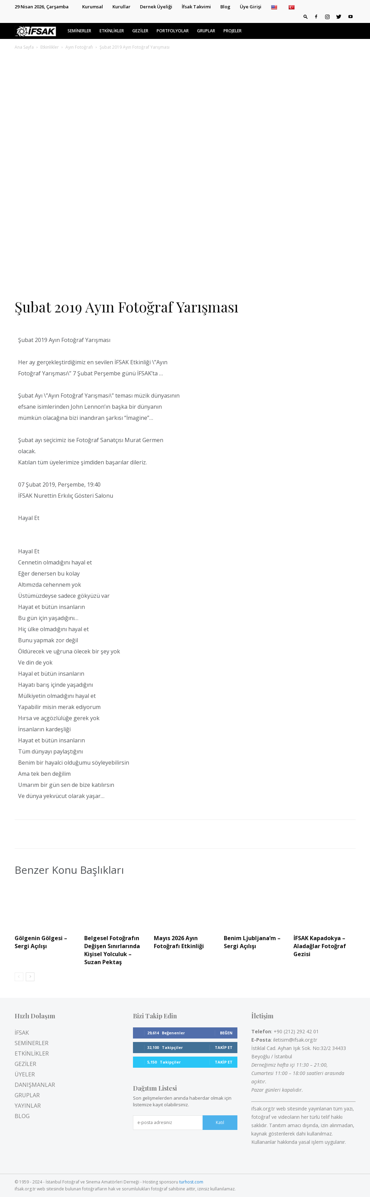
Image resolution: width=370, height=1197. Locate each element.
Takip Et (224, 1047)
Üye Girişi (250, 6)
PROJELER (232, 31)
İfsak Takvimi (196, 6)
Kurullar (121, 6)
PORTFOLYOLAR (173, 31)
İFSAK (22, 1032)
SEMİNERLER (79, 31)
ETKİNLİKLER (112, 31)
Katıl (220, 1122)
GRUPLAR (206, 31)
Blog (225, 6)
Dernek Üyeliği (156, 6)
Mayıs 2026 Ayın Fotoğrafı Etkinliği (179, 942)
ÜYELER (25, 1074)
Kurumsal (92, 6)
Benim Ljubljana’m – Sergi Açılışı (252, 942)
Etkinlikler (49, 47)
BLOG (22, 1116)
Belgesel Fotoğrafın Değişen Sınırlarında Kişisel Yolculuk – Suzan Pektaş (112, 950)
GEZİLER (140, 31)
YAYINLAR (28, 1105)
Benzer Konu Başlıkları (69, 870)
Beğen (226, 1032)
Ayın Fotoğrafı (79, 47)
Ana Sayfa (24, 47)
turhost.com (191, 1182)
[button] (305, 16)
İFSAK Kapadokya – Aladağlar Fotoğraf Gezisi (319, 946)
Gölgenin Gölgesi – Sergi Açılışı (41, 942)
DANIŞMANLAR (35, 1085)
